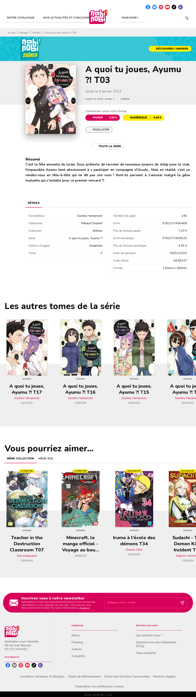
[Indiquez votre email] (140, 602)
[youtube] (167, 7)
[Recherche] (186, 18)
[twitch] (180, 7)
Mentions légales (164, 676)
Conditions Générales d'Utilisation (42, 676)
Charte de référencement (84, 676)
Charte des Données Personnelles (127, 676)
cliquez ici (84, 607)
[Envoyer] (182, 602)
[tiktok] (174, 7)
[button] (170, 49)
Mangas (24, 32)
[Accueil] (98, 17)
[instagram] (161, 7)
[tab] (23, 17)
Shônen (36, 32)
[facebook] (148, 7)
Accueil (12, 32)
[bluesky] (154, 7)
